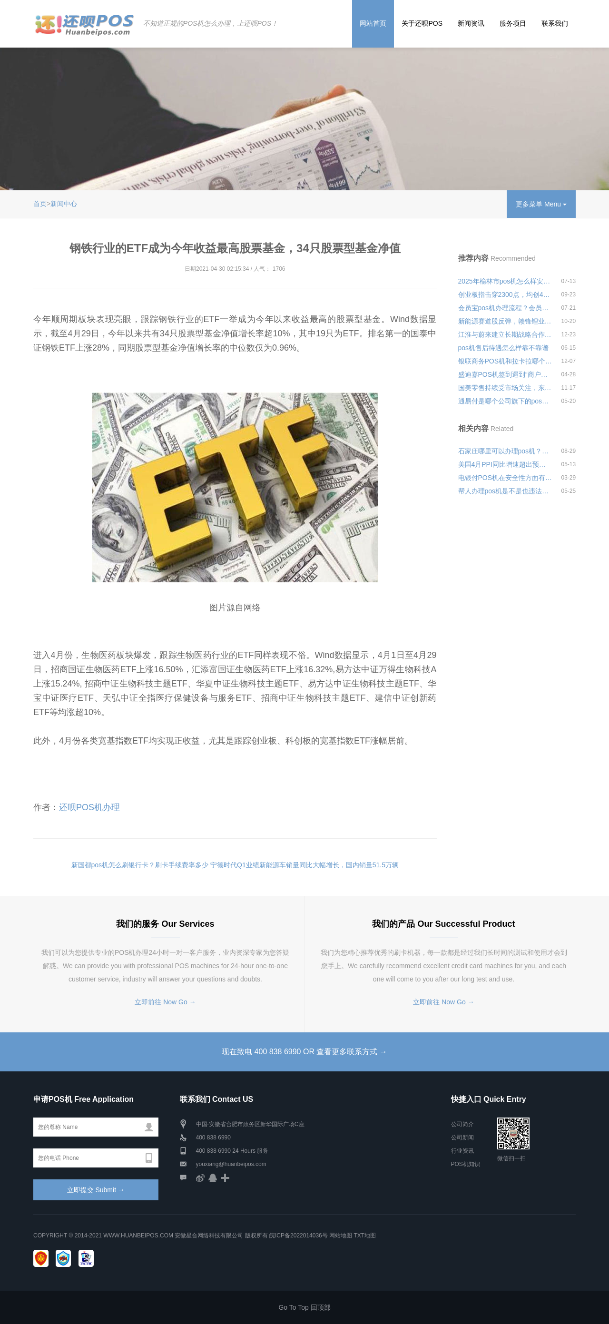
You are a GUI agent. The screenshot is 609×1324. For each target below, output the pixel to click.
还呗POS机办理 (89, 807)
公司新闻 (462, 1137)
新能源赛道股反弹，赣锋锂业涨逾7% (505, 321)
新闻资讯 (471, 23)
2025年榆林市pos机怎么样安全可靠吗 (505, 281)
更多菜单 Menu (541, 204)
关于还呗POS (422, 23)
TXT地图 (365, 1235)
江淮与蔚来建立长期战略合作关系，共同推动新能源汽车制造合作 (505, 334)
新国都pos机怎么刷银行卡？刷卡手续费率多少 (140, 865)
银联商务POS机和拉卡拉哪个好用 (505, 361)
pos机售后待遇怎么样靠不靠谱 (503, 348)
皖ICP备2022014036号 (299, 1235)
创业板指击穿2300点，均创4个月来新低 (505, 294)
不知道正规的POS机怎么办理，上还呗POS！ (210, 23)
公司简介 (462, 1124)
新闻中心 (63, 203)
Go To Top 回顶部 (304, 1307)
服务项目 (513, 23)
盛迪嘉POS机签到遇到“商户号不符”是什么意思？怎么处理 (505, 374)
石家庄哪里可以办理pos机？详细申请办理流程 (505, 451)
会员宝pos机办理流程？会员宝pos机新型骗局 (505, 308)
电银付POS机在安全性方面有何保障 (505, 477)
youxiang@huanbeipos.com (231, 1164)
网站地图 (340, 1235)
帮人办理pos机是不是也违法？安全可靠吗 (505, 491)
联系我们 (554, 23)
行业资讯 (462, 1150)
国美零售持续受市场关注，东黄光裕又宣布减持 (505, 388)
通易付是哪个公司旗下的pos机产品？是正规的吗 (505, 401)
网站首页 (373, 23)
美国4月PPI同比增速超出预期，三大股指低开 (505, 464)
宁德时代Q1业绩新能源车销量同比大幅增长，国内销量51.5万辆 (304, 865)
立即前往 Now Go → (165, 1002)
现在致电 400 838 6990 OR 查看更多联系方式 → (304, 1052)
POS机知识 (465, 1164)
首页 (40, 203)
